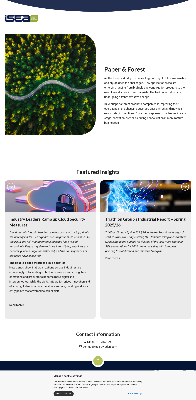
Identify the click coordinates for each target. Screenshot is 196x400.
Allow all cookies (63, 393)
